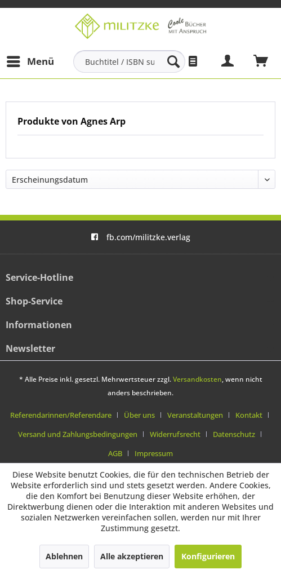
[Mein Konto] (228, 61)
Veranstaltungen (195, 415)
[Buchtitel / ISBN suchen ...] (129, 61)
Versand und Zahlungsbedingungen (77, 434)
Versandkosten (197, 379)
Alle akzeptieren (131, 556)
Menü (30, 60)
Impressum (154, 453)
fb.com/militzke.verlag (140, 237)
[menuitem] (30, 61)
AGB (115, 453)
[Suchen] (173, 61)
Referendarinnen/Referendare (60, 415)
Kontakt (248, 415)
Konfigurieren (208, 556)
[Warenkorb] (261, 61)
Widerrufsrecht (175, 434)
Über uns (139, 415)
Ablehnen (64, 556)
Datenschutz (234, 434)
